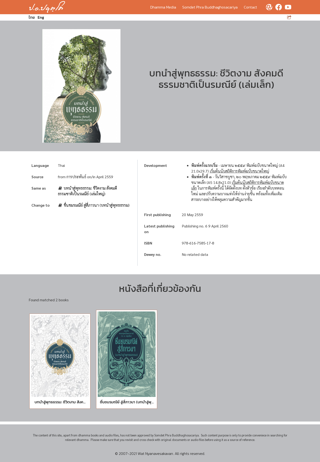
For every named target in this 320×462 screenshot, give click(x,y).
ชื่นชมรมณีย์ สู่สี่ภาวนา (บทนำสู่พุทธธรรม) (96, 205)
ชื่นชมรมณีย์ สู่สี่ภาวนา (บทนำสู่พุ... (127, 402)
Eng (41, 17)
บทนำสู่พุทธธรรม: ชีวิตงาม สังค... (60, 402)
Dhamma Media (163, 7)
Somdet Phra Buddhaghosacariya (210, 7)
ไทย (32, 17)
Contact (250, 7)
